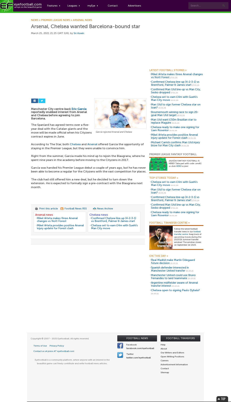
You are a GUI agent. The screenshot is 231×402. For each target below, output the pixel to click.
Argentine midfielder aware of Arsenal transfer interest (174, 284)
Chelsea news (98, 214)
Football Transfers (180, 338)
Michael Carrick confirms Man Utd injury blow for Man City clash (175, 144)
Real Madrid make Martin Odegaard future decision (173, 261)
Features (53, 5)
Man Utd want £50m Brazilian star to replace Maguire (174, 121)
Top (222, 399)
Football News (137, 338)
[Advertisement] (89, 69)
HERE (178, 166)
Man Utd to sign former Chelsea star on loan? (176, 106)
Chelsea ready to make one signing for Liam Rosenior (175, 129)
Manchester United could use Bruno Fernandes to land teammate (173, 277)
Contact (113, 5)
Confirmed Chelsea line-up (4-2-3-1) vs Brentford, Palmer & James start (113, 220)
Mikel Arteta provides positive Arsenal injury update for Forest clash (60, 227)
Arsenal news (82, 20)
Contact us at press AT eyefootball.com (53, 351)
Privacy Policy (57, 346)
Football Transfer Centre (169, 223)
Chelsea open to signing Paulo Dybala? (175, 290)
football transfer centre (187, 233)
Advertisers (134, 5)
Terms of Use (40, 346)
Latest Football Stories (168, 70)
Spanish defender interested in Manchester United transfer (170, 269)
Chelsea (75, 144)
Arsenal (92, 144)
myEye (93, 5)
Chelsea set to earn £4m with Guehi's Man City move (114, 227)
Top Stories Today (163, 178)
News (36, 20)
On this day (158, 256)
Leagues (73, 5)
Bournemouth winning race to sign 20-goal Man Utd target (174, 113)
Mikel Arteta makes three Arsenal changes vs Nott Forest (57, 220)
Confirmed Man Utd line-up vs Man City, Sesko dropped (176, 91)
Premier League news (57, 20)
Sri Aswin (79, 33)
